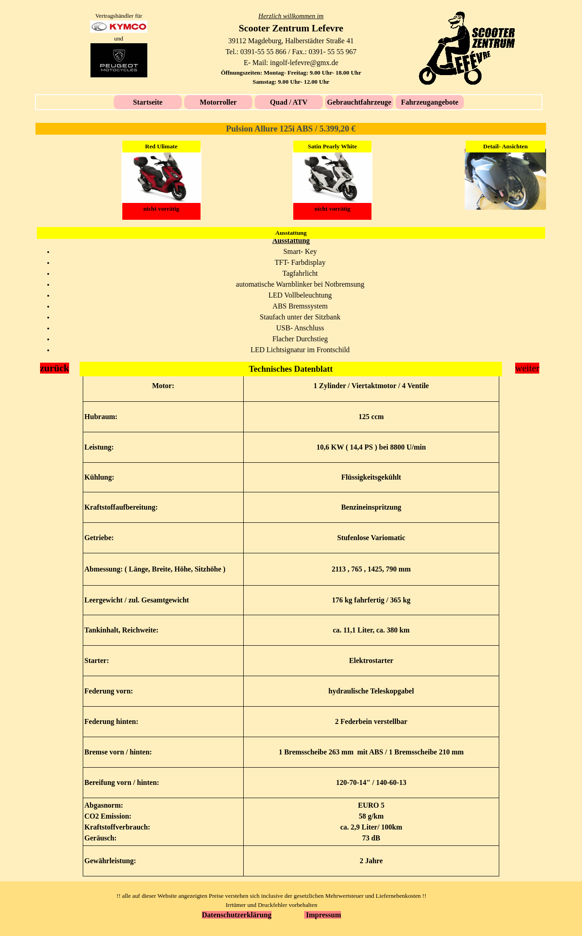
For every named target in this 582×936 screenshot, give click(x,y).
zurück (54, 368)
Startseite (148, 102)
